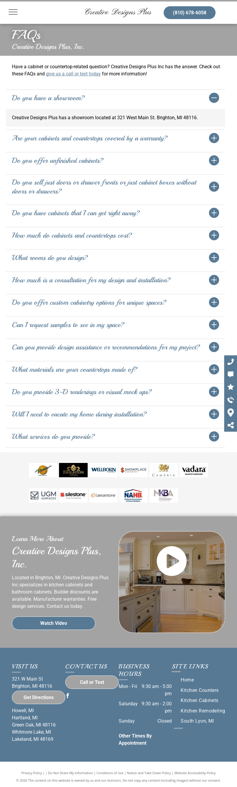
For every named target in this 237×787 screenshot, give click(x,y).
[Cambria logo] (163, 470)
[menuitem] (187, 680)
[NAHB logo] (133, 495)
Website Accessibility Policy (195, 773)
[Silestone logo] (73, 495)
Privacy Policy (31, 773)
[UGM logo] (43, 495)
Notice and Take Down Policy (149, 773)
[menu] (13, 12)
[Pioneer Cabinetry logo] (43, 470)
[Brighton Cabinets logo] (73, 470)
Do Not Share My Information (70, 773)
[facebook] (68, 696)
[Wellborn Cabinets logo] (103, 470)
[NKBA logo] (163, 495)
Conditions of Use (110, 773)
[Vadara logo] (193, 470)
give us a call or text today (73, 74)
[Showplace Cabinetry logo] (133, 470)
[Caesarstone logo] (103, 495)
